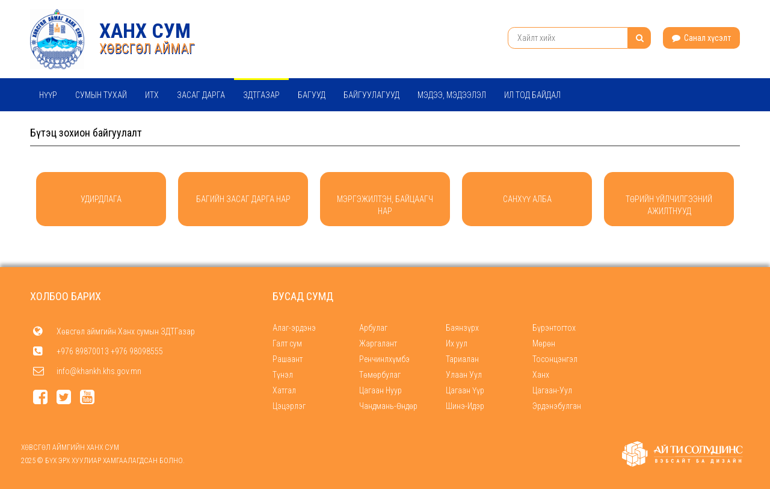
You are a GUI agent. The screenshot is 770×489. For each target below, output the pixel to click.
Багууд (311, 95)
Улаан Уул (464, 375)
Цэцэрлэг (289, 406)
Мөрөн (543, 343)
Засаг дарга (201, 95)
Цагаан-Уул (552, 390)
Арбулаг (373, 328)
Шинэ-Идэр (465, 406)
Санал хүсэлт (701, 38)
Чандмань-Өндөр (388, 406)
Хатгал (284, 390)
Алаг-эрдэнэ (294, 328)
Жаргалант (378, 343)
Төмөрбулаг (380, 375)
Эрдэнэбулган (556, 406)
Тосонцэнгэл (555, 359)
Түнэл (283, 375)
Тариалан (462, 359)
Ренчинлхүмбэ (384, 359)
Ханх (540, 375)
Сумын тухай (101, 95)
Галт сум (287, 343)
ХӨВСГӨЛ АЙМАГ (147, 48)
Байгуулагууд (371, 95)
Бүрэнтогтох (554, 328)
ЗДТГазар (261, 95)
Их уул (456, 343)
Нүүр (48, 95)
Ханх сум (145, 31)
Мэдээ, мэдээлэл (451, 95)
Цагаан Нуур (380, 390)
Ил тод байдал (532, 95)
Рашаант (288, 359)
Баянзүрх (462, 328)
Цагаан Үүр (465, 390)
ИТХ (152, 95)
